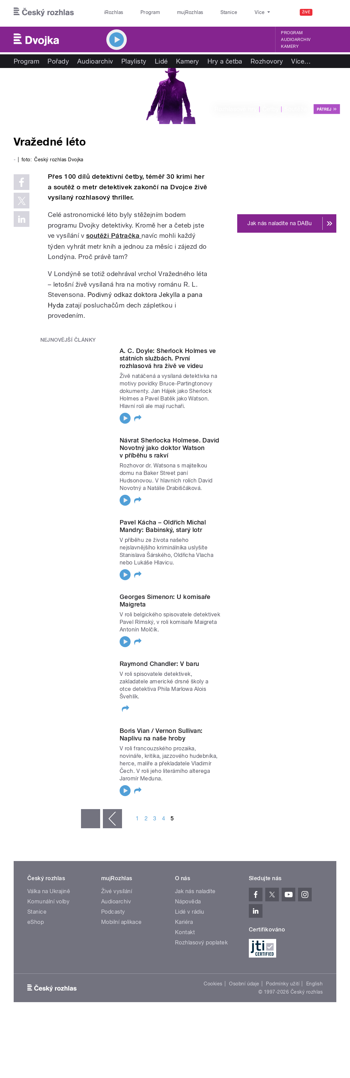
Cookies (213, 983)
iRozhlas (110, 12)
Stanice (204, 12)
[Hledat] (327, 12)
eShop (35, 922)
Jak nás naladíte (195, 891)
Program (139, 12)
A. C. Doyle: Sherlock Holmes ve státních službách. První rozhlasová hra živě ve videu (168, 358)
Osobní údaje (244, 983)
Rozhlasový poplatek (201, 942)
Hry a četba (224, 61)
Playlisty (134, 61)
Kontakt (185, 932)
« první (90, 818)
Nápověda (188, 901)
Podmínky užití (282, 983)
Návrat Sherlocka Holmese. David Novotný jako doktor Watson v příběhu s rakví (169, 448)
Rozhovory (267, 61)
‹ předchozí (112, 818)
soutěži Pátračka (114, 236)
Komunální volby (48, 901)
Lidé (161, 61)
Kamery (290, 46)
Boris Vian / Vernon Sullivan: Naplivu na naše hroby (161, 734)
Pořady (58, 61)
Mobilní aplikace (121, 922)
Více (301, 61)
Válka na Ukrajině (48, 891)
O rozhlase (235, 12)
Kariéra (184, 922)
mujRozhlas (173, 12)
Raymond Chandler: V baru (159, 663)
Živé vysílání (116, 891)
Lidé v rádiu (189, 912)
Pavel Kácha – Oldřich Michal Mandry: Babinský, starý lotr (163, 526)
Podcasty (113, 912)
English (314, 983)
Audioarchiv (295, 39)
